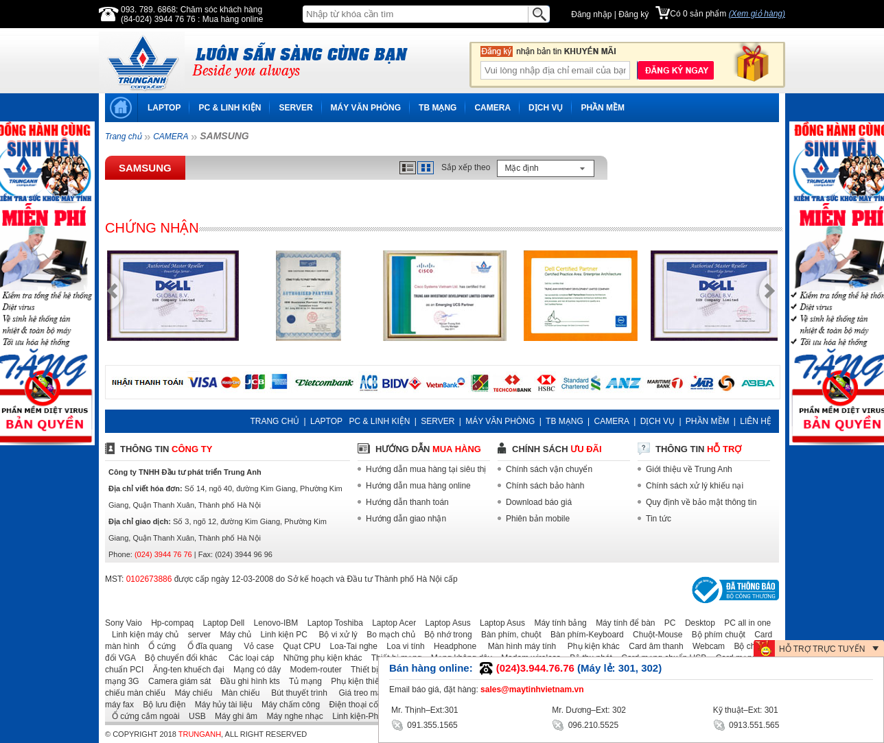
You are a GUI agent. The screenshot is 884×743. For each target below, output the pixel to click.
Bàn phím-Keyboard (584, 634)
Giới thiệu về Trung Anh (689, 469)
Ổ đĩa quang (205, 646)
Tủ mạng (302, 681)
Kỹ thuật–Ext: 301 (745, 710)
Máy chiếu (189, 693)
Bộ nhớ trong (444, 634)
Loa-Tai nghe (350, 646)
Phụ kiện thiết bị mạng (368, 681)
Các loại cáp (247, 658)
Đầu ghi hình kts (246, 681)
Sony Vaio (123, 623)
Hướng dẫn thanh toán (407, 502)
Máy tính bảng (556, 623)
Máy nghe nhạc (291, 716)
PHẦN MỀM (603, 108)
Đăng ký (633, 14)
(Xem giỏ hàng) (757, 14)
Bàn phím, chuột (508, 634)
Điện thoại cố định (358, 704)
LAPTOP (164, 108)
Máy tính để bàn (622, 623)
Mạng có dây (253, 669)
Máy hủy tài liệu (220, 704)
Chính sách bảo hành (545, 486)
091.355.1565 (424, 724)
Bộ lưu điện (160, 704)
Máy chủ (232, 634)
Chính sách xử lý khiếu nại (694, 486)
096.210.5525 (585, 724)
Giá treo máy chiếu (368, 693)
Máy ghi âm (232, 716)
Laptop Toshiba (332, 623)
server (196, 634)
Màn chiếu (237, 693)
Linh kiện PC (280, 634)
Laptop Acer (390, 623)
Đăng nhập (591, 14)
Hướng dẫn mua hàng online (418, 486)
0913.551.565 (746, 724)
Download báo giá (539, 502)
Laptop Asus (445, 623)
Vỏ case (254, 646)
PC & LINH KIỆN (229, 108)
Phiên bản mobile (538, 518)
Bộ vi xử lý (334, 634)
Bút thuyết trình (294, 693)
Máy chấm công (287, 704)
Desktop (696, 623)
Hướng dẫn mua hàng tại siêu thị (426, 469)
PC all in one (744, 623)
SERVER (295, 108)
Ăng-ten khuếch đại (185, 669)
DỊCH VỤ (545, 108)
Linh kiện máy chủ (141, 634)
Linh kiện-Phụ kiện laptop (375, 716)
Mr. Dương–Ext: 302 (589, 710)
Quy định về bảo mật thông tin (701, 502)
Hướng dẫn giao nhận (406, 518)
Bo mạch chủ (387, 634)
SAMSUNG (145, 168)
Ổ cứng (158, 646)
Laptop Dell (220, 623)
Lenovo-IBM (273, 623)
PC (667, 623)
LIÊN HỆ (755, 421)
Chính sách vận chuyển (549, 469)
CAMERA (492, 108)
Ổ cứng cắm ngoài (142, 716)
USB (194, 716)
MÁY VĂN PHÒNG (366, 108)
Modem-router (312, 669)
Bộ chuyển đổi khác (178, 658)
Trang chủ (123, 136)
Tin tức (658, 518)
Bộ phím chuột (715, 634)
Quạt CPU (298, 646)
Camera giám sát (176, 681)
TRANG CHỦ (274, 421)
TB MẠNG (437, 108)
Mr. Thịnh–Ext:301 (424, 710)
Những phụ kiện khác (319, 658)
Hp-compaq (169, 623)
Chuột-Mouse (654, 634)
